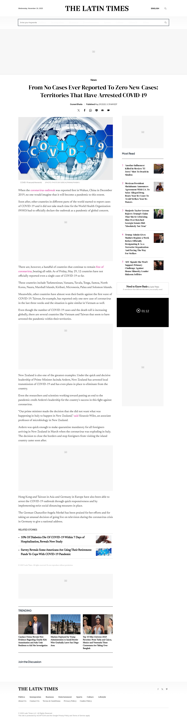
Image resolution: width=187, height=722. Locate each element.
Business (73, 22)
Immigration (57, 22)
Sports (107, 22)
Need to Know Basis (136, 286)
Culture (119, 22)
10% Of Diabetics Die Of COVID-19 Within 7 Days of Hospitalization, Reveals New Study (53, 539)
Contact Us (34, 701)
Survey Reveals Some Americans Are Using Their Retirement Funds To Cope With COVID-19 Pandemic (56, 552)
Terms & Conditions (51, 701)
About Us (22, 701)
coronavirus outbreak (43, 190)
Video (146, 22)
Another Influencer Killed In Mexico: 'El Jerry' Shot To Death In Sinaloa (137, 170)
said (76, 416)
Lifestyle (133, 22)
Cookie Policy (86, 701)
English (155, 8)
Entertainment (91, 22)
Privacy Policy (70, 701)
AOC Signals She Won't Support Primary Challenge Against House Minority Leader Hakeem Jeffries (137, 268)
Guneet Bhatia (76, 104)
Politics (42, 22)
